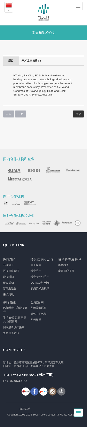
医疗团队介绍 (11, 270)
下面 (20, 114)
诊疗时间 (8, 276)
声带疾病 (36, 265)
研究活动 (8, 282)
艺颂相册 (36, 319)
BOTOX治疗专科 (40, 282)
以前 (8, 114)
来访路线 (8, 294)
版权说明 (24, 408)
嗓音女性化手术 (40, 276)
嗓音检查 (63, 265)
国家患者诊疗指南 (13, 327)
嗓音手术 (36, 270)
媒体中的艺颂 (39, 313)
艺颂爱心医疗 (39, 307)
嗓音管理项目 (66, 270)
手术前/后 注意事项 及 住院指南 (14, 319)
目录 (78, 114)
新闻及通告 (9, 288)
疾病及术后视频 (40, 288)
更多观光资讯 (11, 333)
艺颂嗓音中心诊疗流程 (15, 309)
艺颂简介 (8, 265)
